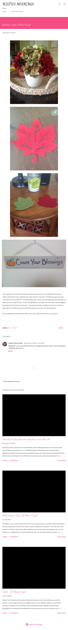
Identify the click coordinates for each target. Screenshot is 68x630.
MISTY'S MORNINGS (18, 4)
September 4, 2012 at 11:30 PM (34, 343)
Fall (9, 328)
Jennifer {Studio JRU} (15, 343)
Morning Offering (17, 11)
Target (14, 328)
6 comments (13, 537)
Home (4, 11)
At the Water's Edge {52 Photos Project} (20, 515)
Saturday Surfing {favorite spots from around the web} (26, 439)
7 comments (13, 460)
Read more (61, 460)
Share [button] (61, 328)
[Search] (59, 3)
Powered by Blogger (34, 624)
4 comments (13, 613)
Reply (10, 351)
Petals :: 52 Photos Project (14, 591)
